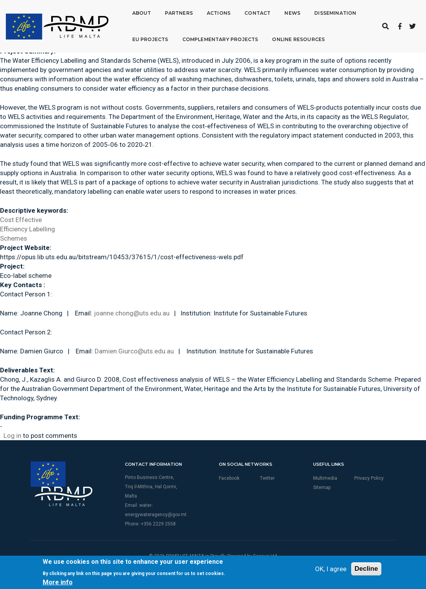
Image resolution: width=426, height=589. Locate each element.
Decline (366, 568)
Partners (178, 13)
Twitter (267, 478)
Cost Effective (21, 220)
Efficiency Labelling (27, 229)
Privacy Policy (369, 478)
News (292, 13)
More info (58, 582)
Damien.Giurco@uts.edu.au (134, 351)
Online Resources (298, 39)
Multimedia (325, 478)
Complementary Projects (220, 39)
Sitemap (322, 487)
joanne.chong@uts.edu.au (132, 313)
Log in (12, 435)
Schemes (13, 238)
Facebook (229, 478)
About (141, 13)
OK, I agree (330, 569)
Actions (218, 13)
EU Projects (150, 39)
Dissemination (335, 13)
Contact (257, 13)
